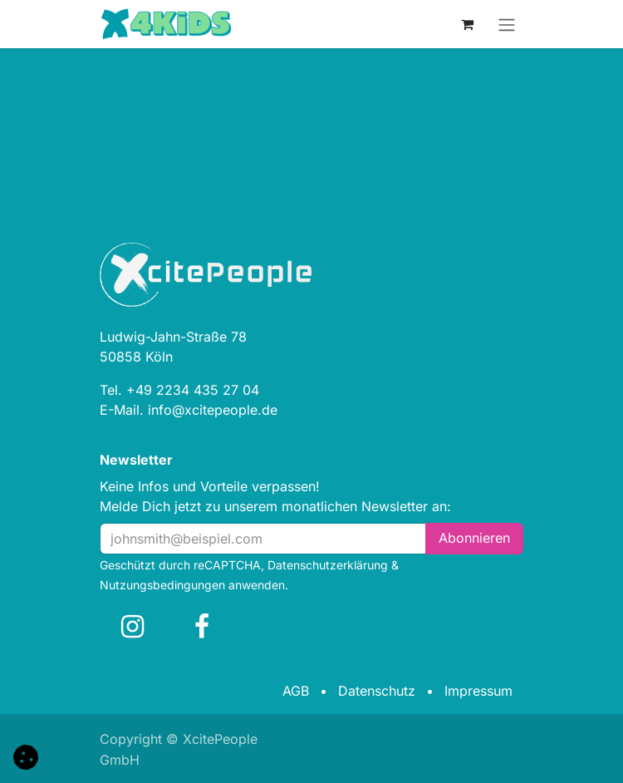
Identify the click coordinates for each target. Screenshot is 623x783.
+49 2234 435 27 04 (192, 390)
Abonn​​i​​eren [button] (474, 537)
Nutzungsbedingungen (162, 585)
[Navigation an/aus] (506, 24)
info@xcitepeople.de (212, 409)
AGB (295, 690)
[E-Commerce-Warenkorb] (466, 24)
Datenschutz (376, 690)
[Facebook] (202, 627)
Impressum (478, 690)
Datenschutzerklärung (327, 565)
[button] (25, 755)
